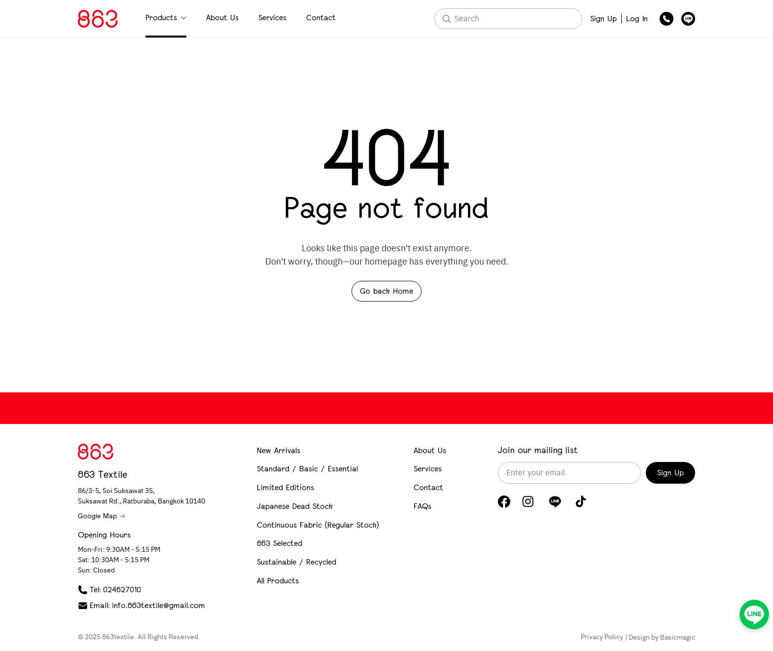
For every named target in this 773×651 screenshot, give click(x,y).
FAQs (422, 506)
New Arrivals (278, 450)
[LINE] (555, 501)
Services (272, 17)
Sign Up (603, 18)
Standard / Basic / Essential (307, 468)
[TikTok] (581, 501)
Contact (321, 17)
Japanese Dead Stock (295, 506)
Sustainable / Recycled (296, 562)
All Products (278, 580)
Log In (637, 18)
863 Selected (279, 543)
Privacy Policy (602, 637)
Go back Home (386, 291)
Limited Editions (285, 487)
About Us (222, 17)
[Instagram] (528, 501)
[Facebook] (504, 502)
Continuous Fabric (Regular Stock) (318, 525)
